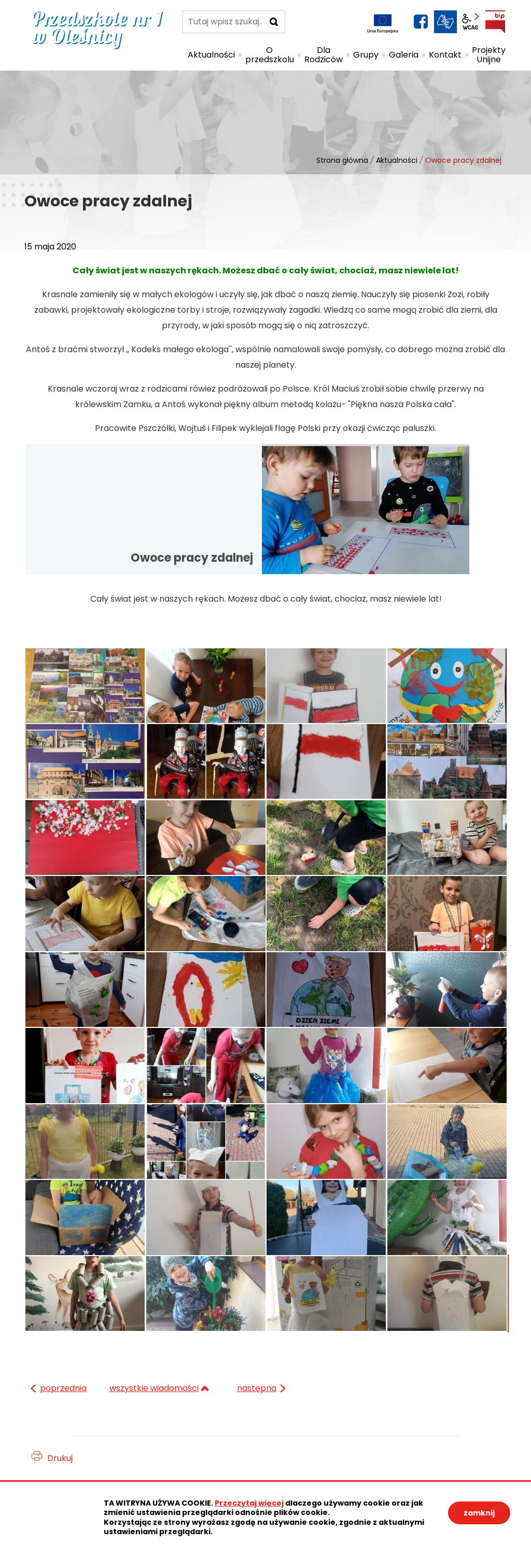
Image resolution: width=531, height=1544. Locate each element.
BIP (495, 21)
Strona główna (342, 160)
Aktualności (396, 160)
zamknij (479, 1513)
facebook (420, 21)
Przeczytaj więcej (249, 1503)
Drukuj (60, 1458)
